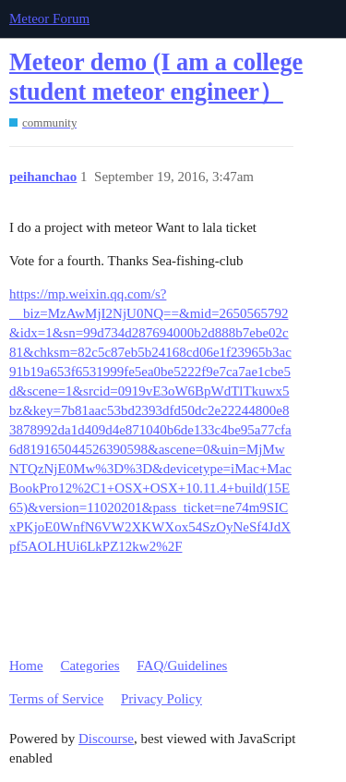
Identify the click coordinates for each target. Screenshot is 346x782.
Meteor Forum (49, 18)
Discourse (106, 738)
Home (26, 665)
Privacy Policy (161, 698)
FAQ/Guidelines (182, 665)
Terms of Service (56, 698)
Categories (89, 665)
